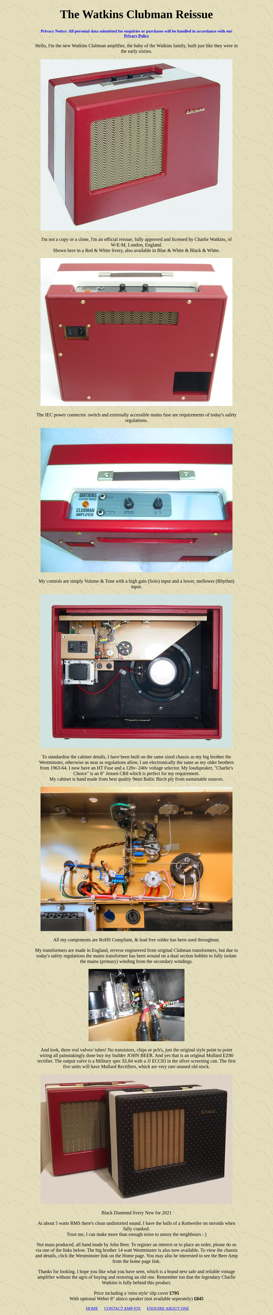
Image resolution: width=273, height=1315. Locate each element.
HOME (92, 1308)
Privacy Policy (136, 36)
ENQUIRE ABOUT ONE (168, 1308)
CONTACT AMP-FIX (122, 1308)
